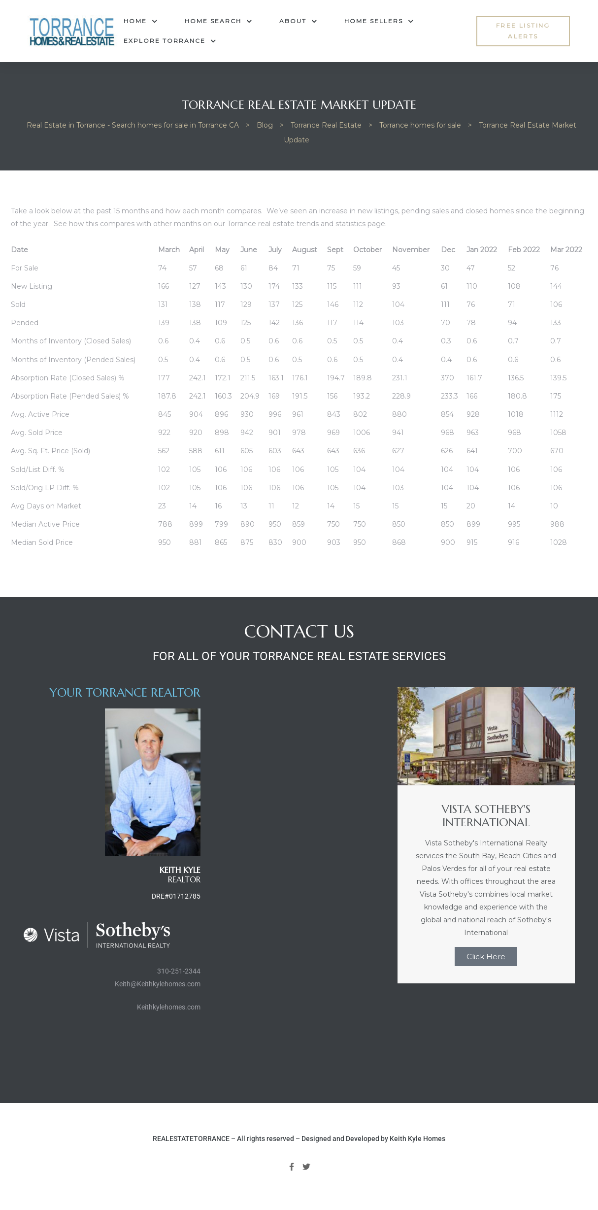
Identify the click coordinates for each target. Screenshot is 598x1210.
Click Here (485, 956)
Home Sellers (379, 21)
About (298, 21)
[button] (522, 31)
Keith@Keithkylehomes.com (157, 984)
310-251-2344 (178, 971)
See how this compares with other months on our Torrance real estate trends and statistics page (219, 223)
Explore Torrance (170, 41)
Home (141, 21)
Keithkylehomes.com (168, 1007)
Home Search (218, 21)
